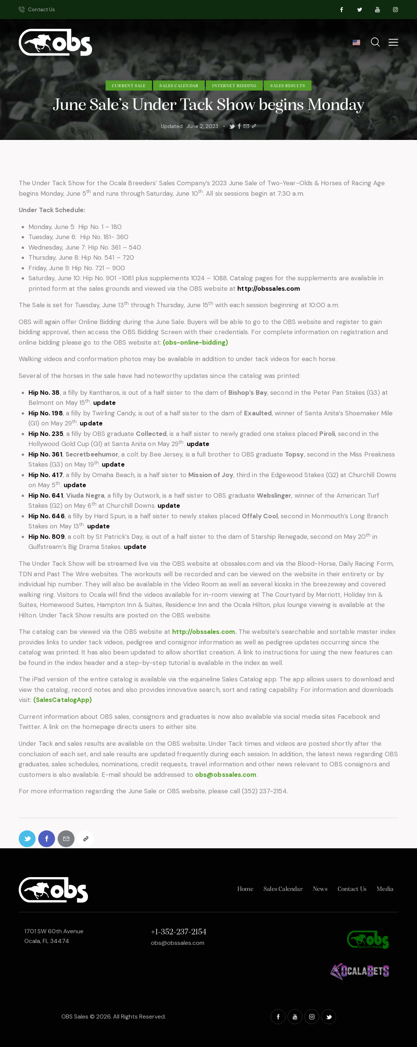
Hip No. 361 (45, 454)
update (104, 403)
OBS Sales (74, 1016)
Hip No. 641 (45, 495)
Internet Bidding (234, 86)
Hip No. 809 (46, 536)
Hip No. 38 (44, 392)
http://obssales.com (268, 288)
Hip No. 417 (45, 475)
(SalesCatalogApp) (62, 700)
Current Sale (129, 86)
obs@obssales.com (226, 774)
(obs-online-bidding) (195, 342)
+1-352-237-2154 (178, 932)
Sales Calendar (178, 86)
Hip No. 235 (45, 434)
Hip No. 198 (45, 413)
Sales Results (287, 86)
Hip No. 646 (46, 516)
